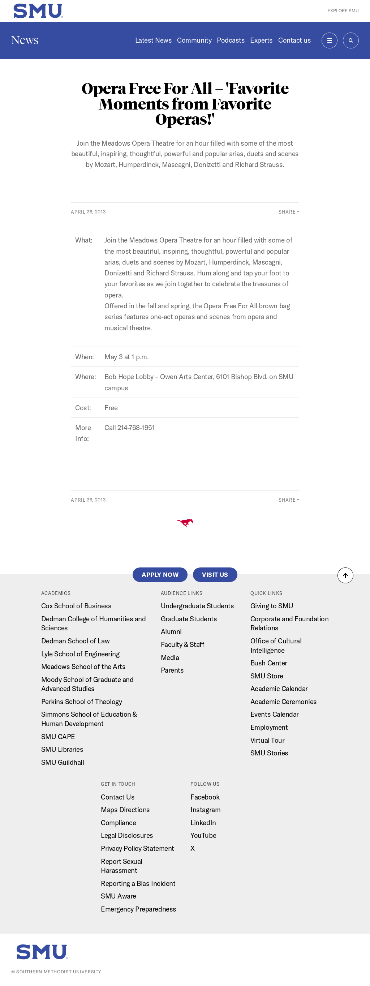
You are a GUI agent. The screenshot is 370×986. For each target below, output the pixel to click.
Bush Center (268, 663)
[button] (345, 575)
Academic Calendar (279, 688)
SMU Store (266, 676)
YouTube (203, 835)
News (25, 40)
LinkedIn (203, 822)
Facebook (204, 797)
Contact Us (117, 797)
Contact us (294, 40)
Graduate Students (189, 618)
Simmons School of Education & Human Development (89, 719)
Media (170, 657)
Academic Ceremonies (283, 701)
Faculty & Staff (183, 644)
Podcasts (231, 40)
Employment (269, 727)
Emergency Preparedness (138, 909)
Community (194, 40)
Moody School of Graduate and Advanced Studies (87, 684)
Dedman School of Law (75, 640)
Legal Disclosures (127, 835)
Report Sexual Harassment (121, 866)
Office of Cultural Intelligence (275, 645)
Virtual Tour (267, 740)
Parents (172, 670)
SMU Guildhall (62, 762)
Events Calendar (274, 714)
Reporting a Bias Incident (138, 883)
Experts (261, 40)
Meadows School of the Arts (83, 666)
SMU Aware (118, 896)
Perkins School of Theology (81, 701)
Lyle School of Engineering (80, 654)
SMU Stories (269, 753)
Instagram (205, 809)
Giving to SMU (271, 605)
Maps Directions (125, 809)
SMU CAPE (58, 736)
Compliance (118, 822)
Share (287, 212)
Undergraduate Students (197, 605)
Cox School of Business (76, 605)
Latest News (153, 40)
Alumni (171, 631)
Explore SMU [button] (343, 10)
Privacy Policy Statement (137, 848)
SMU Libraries (62, 749)
